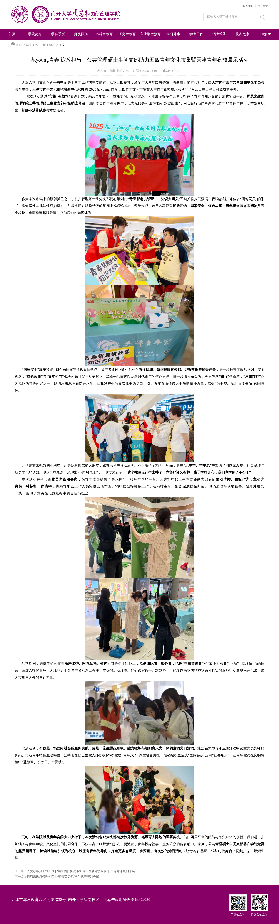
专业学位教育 (150, 34)
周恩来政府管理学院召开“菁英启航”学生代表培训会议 (63, 876)
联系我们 (248, 5)
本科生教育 (104, 34)
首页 (11, 34)
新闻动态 (49, 45)
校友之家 (242, 34)
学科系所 (58, 34)
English (265, 34)
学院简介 (35, 34)
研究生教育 (127, 34)
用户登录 (262, 5)
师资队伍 (81, 34)
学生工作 (196, 34)
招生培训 (219, 34)
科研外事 (173, 34)
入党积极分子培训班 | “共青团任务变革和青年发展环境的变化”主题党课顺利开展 (81, 871)
